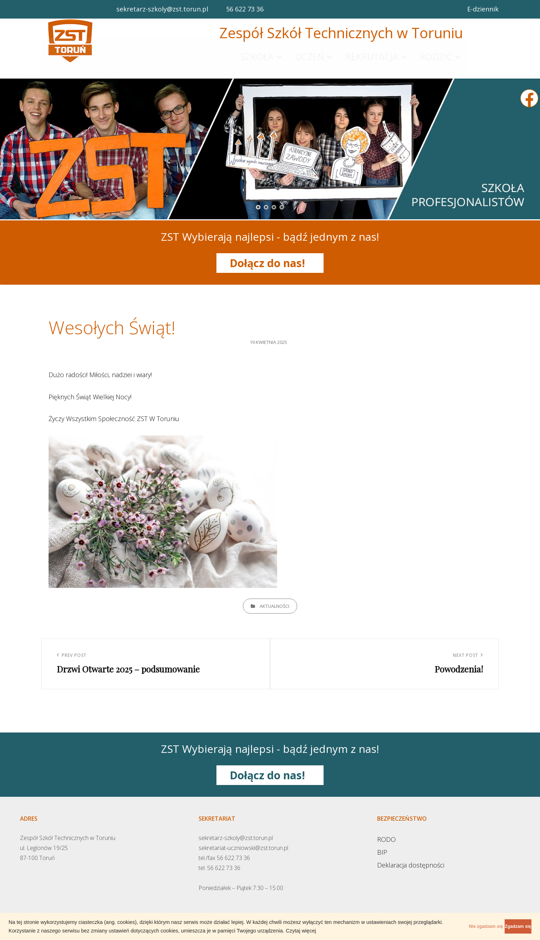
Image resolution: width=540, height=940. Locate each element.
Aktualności (274, 596)
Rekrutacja (372, 52)
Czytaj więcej (348, 931)
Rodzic (436, 52)
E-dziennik (483, 9)
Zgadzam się (505, 926)
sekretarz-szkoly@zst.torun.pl (162, 9)
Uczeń (309, 52)
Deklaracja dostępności (410, 855)
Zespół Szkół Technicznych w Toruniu (341, 32)
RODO (386, 829)
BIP (382, 842)
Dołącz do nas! (270, 253)
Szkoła (257, 52)
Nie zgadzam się (449, 926)
